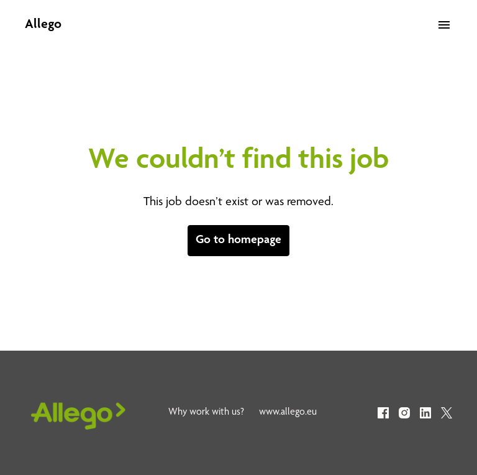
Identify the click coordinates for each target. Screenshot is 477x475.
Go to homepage (238, 240)
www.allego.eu (288, 413)
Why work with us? (206, 413)
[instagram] (404, 412)
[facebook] (383, 412)
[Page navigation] (444, 24)
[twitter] (446, 412)
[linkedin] (425, 412)
